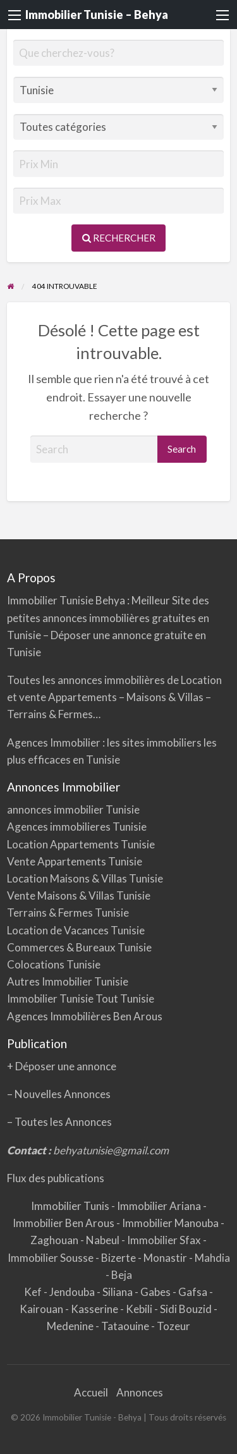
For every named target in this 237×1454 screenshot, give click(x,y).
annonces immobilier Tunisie (73, 809)
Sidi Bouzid (187, 1309)
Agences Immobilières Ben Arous (84, 1016)
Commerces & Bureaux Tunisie (79, 947)
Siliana (118, 1291)
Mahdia (212, 1257)
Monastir (166, 1257)
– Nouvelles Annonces (59, 1094)
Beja (121, 1274)
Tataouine (126, 1326)
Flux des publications (55, 1178)
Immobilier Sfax (165, 1240)
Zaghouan (55, 1240)
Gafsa (193, 1291)
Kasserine (95, 1309)
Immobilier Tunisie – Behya (96, 14)
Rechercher (118, 237)
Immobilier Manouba (171, 1223)
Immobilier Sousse (51, 1257)
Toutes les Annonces (63, 1121)
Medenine (71, 1326)
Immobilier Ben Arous (64, 1223)
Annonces (139, 1392)
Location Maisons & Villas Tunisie (85, 878)
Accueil (91, 1392)
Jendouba (73, 1291)
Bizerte (119, 1257)
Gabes (156, 1291)
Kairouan (42, 1309)
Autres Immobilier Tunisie (67, 981)
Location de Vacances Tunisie (76, 930)
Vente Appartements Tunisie (74, 861)
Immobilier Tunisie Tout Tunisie (81, 998)
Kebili (140, 1309)
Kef (34, 1291)
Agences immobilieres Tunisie (77, 826)
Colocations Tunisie (53, 964)
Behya (111, 600)
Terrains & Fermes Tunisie (68, 912)
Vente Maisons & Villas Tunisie (78, 895)
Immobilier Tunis (71, 1206)
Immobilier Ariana (160, 1206)
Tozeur (173, 1326)
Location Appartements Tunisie (81, 844)
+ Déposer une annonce (61, 1066)
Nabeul (103, 1240)
